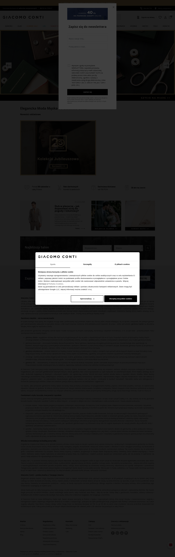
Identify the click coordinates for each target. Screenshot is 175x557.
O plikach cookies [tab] (122, 264)
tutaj (90, 289)
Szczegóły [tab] (87, 264)
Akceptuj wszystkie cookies (120, 299)
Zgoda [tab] (52, 264)
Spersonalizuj (87, 299)
